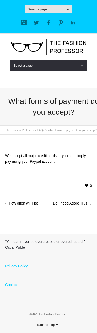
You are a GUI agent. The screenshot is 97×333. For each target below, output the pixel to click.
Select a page (48, 9)
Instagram (24, 22)
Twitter (36, 22)
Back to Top (48, 325)
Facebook (48, 22)
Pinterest (61, 22)
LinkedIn (73, 22)
